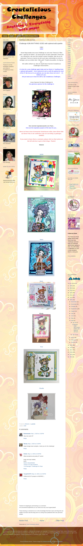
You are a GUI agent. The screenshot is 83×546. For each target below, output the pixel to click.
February (73, 340)
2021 (71, 297)
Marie (41, 281)
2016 (71, 352)
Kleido (25, 454)
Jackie (41, 154)
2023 (71, 292)
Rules (12, 36)
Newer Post (23, 521)
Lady (41, 196)
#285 (69, 52)
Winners (70, 78)
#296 (69, 76)
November (74, 304)
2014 (71, 357)
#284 (69, 50)
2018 (71, 347)
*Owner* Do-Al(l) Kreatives (31, 464)
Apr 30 (74, 322)
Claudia (41, 388)
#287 (69, 57)
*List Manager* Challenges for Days (33, 466)
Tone (41, 346)
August (73, 311)
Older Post (60, 521)
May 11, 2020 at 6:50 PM (34, 454)
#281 (69, 44)
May (72, 318)
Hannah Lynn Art (41, 89)
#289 (69, 61)
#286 (69, 55)
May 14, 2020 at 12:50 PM (39, 474)
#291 (69, 65)
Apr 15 (74, 334)
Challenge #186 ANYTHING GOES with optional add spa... (76, 328)
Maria (41, 239)
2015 (71, 354)
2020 (71, 299)
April (72, 320)
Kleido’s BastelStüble (29, 463)
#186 (24, 425)
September (74, 308)
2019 (71, 345)
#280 (69, 42)
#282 (69, 46)
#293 (69, 69)
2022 (71, 295)
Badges (19, 36)
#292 (69, 67)
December (74, 301)
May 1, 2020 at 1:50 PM (37, 433)
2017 (71, 350)
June (72, 315)
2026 (71, 285)
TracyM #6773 (27, 474)
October (73, 306)
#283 (69, 48)
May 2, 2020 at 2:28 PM (34, 443)
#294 (69, 72)
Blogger (60, 541)
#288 (69, 59)
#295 (69, 74)
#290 (69, 63)
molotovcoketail (47, 541)
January (73, 342)
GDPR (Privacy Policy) (31, 36)
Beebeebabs (27, 433)
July (72, 313)
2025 (71, 288)
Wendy (25, 443)
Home (5, 36)
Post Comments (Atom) (33, 524)
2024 (71, 290)
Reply (25, 438)
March (73, 337)
